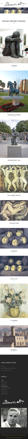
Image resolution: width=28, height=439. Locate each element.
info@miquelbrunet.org (9, 368)
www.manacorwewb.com (16, 437)
